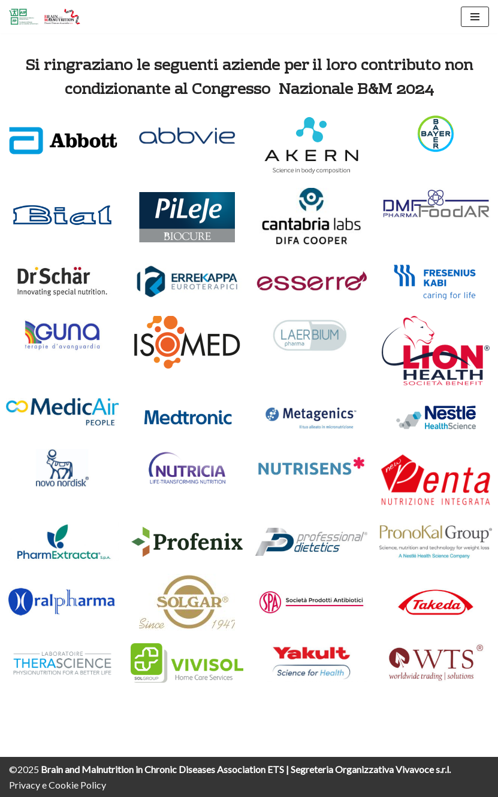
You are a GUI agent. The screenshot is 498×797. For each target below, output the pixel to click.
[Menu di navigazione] (475, 17)
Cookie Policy (77, 784)
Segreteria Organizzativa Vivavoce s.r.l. (371, 769)
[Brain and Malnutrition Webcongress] (45, 16)
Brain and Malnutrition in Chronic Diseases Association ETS (163, 769)
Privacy (24, 784)
